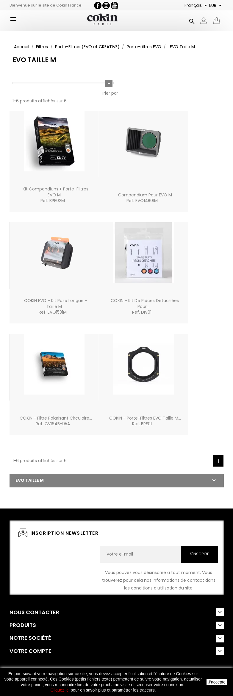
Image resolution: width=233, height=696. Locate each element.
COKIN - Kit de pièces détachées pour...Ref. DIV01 (145, 306)
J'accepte (217, 682)
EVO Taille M (29, 480)
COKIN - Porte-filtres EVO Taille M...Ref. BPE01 (145, 421)
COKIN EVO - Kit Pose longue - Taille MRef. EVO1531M (55, 306)
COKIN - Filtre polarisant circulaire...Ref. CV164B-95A (56, 421)
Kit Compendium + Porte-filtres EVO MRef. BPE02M (55, 195)
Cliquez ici (60, 690)
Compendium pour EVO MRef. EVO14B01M (145, 198)
